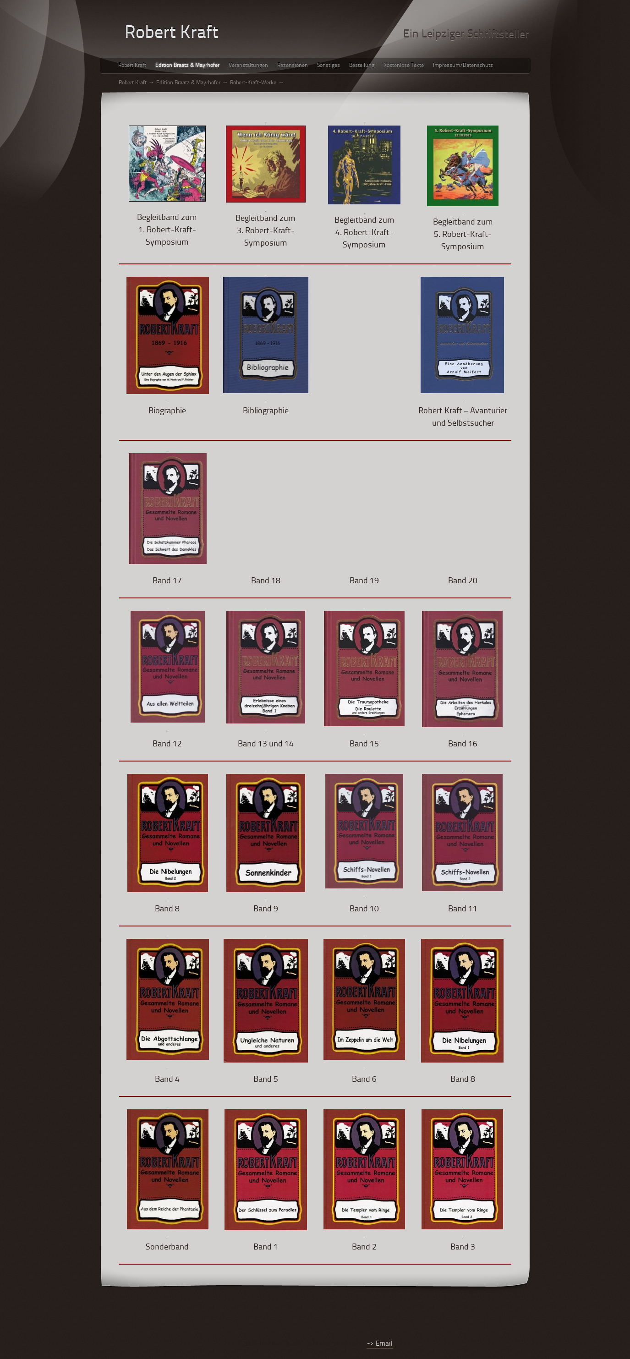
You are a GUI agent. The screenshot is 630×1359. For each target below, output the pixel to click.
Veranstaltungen (248, 65)
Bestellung (361, 65)
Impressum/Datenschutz (463, 65)
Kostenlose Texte (403, 65)
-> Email (380, 1344)
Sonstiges (328, 65)
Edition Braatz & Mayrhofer (187, 65)
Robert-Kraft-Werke (253, 83)
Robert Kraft (132, 65)
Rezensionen (292, 65)
